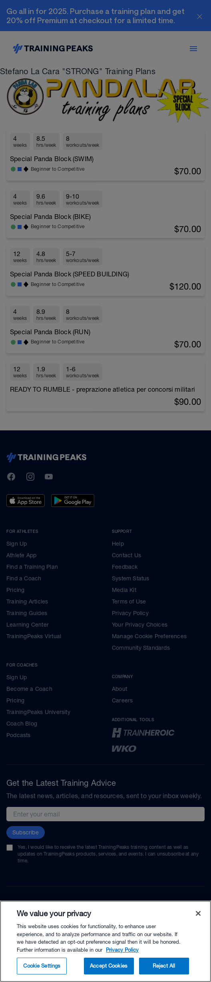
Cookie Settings (41, 966)
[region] (105, 941)
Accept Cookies (108, 966)
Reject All (164, 966)
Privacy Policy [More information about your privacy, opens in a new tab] (122, 950)
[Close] (198, 913)
